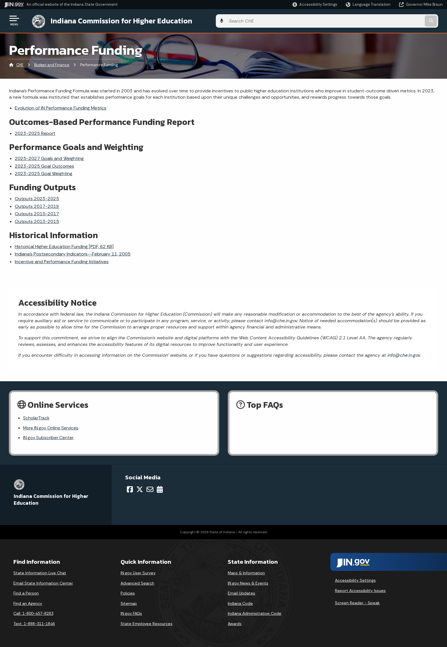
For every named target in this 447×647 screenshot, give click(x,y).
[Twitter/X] (139, 489)
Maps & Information (246, 572)
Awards (234, 623)
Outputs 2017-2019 (37, 205)
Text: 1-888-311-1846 (34, 623)
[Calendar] (160, 489)
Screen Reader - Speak (357, 602)
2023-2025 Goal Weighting (43, 172)
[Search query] (392, 20)
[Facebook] (130, 489)
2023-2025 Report (35, 132)
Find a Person (26, 593)
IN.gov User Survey (138, 572)
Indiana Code (240, 603)
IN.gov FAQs (131, 613)
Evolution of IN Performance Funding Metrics (60, 107)
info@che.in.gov (403, 354)
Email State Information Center (43, 582)
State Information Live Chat (39, 572)
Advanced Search (137, 582)
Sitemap (129, 603)
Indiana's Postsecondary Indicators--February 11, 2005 (73, 253)
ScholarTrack (36, 417)
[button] (314, 4)
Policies (128, 593)
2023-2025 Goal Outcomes (44, 165)
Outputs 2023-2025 (37, 198)
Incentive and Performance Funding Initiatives (62, 260)
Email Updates (241, 593)
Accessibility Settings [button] (355, 580)
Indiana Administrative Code (254, 613)
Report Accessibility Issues (360, 590)
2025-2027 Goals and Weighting (49, 158)
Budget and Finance (51, 64)
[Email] (150, 489)
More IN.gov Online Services (51, 427)
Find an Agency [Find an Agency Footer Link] (27, 603)
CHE (19, 64)
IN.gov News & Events (248, 582)
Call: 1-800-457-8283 (33, 613)
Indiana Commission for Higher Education (115, 20)
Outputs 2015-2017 (37, 213)
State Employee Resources (146, 623)
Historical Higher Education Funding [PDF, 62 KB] (64, 245)
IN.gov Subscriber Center (48, 437)
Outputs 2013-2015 (37, 220)
